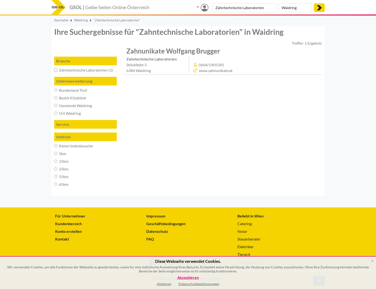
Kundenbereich (68, 223)
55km (61, 176)
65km (61, 184)
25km (61, 169)
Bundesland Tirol (70, 90)
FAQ (150, 239)
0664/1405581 (211, 64)
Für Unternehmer (70, 216)
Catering (244, 223)
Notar (242, 231)
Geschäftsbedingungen (166, 223)
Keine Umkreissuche (73, 146)
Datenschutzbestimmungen (198, 284)
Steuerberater (248, 239)
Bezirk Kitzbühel (70, 98)
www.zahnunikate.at (216, 70)
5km (60, 153)
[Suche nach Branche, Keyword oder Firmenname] (244, 7)
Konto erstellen (68, 231)
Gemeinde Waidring (73, 105)
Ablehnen (164, 284)
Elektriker (245, 246)
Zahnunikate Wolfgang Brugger (173, 51)
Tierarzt (243, 254)
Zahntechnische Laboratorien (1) (83, 70)
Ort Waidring (67, 113)
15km (61, 161)
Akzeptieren (188, 278)
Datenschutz (157, 231)
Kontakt (62, 239)
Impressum (155, 216)
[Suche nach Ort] (295, 7)
